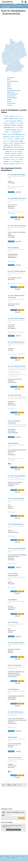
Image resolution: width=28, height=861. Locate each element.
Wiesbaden (17, 161)
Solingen (21, 159)
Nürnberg (21, 149)
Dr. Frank (13, 622)
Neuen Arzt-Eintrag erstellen (13, 829)
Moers (22, 145)
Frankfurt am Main (10, 129)
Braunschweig (12, 121)
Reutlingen (17, 157)
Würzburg (17, 163)
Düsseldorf (7, 127)
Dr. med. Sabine (16, 342)
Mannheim (17, 145)
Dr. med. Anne (16, 318)
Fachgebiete (8, 6)
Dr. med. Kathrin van (16, 366)
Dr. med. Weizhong (16, 524)
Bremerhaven (6, 123)
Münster (12, 149)
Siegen (17, 159)
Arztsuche (3, 6)
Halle (12, 134)
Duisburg (20, 125)
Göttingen (4, 134)
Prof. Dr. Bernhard (14, 422)
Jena (13, 138)
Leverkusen (5, 143)
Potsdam (12, 155)
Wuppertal (11, 163)
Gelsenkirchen (16, 131)
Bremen (19, 121)
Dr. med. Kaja (17, 225)
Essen (21, 127)
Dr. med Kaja (16, 174)
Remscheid (11, 157)
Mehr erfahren (8, 826)
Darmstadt (21, 123)
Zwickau (22, 163)
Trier (10, 161)
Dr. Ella (13, 689)
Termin (20, 217)
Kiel (5, 141)
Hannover (6, 136)
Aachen (7, 116)
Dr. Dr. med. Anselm (17, 548)
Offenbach (14, 151)
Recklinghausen (18, 155)
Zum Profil (18, 192)
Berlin (6, 118)
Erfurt (13, 127)
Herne (22, 136)
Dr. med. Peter (14, 395)
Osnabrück (14, 153)
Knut (12, 599)
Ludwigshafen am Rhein (19, 143)
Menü (14, 3)
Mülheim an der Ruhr (19, 147)
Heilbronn (18, 136)
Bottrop (6, 121)
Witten (22, 161)
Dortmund (7, 125)
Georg (13, 443)
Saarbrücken (7, 159)
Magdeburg (7, 145)
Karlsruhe (17, 138)
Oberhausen (8, 151)
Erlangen (17, 127)
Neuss (16, 149)
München (6, 149)
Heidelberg (12, 136)
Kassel (22, 138)
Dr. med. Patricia (15, 712)
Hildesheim (5, 138)
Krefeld (16, 141)
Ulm (13, 161)
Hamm (23, 134)
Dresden (13, 125)
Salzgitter (13, 159)
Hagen (9, 134)
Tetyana (12, 737)
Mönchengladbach (8, 147)
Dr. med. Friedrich (16, 271)
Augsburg (12, 116)
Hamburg (18, 134)
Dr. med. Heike (13, 574)
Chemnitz (12, 123)
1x (10, 771)
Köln (11, 141)
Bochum (17, 118)
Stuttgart (6, 161)
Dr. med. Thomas (16, 476)
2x (10, 464)
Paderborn (19, 153)
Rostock (22, 157)
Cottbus (16, 123)
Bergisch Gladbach (18, 116)
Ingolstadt (10, 138)
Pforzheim (7, 155)
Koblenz (8, 141)
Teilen (3, 784)
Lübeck (11, 143)
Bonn (21, 118)
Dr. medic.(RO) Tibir (17, 198)
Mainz (12, 145)
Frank (13, 247)
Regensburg (5, 157)
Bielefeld (11, 118)
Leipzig (21, 141)
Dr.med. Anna (14, 665)
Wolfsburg (5, 163)
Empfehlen (11, 192)
